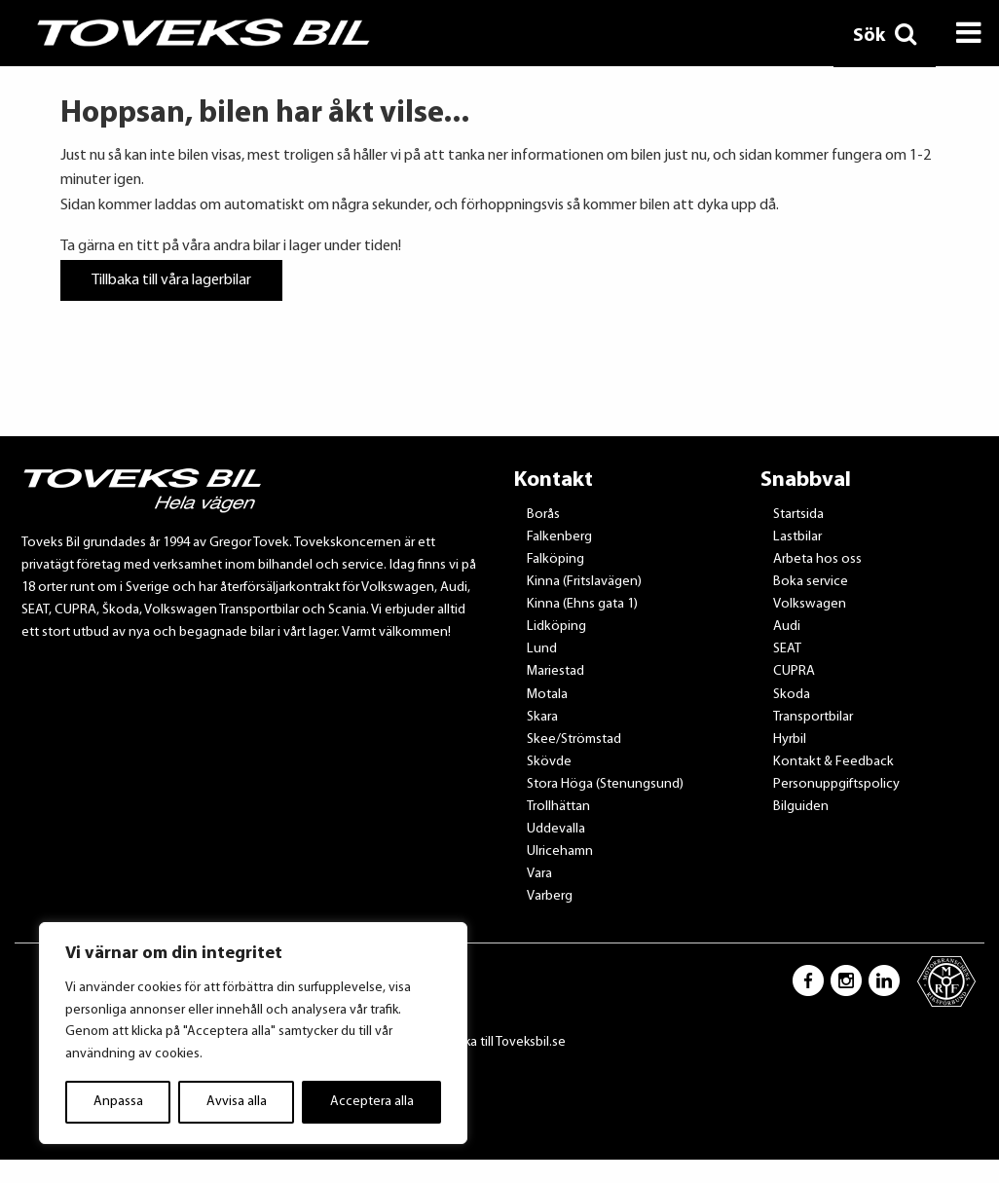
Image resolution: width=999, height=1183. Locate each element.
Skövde (549, 762)
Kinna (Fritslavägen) (584, 581)
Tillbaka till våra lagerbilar (171, 280)
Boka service (810, 581)
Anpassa (118, 1101)
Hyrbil (789, 739)
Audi (786, 626)
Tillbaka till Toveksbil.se (500, 1042)
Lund (542, 649)
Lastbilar (797, 537)
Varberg (550, 896)
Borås (543, 514)
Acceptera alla (372, 1101)
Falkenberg (559, 537)
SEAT (787, 649)
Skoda (791, 694)
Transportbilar (813, 717)
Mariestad (555, 671)
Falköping (555, 559)
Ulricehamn (560, 851)
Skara (542, 717)
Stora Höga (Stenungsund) (605, 784)
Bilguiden (801, 806)
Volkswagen (809, 604)
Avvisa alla (236, 1101)
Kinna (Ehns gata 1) (582, 604)
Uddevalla (556, 829)
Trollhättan (558, 806)
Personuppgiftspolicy (836, 784)
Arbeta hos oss (817, 559)
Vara (539, 874)
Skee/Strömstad (574, 739)
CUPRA (794, 671)
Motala (547, 694)
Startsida (798, 514)
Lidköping (556, 626)
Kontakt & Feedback (833, 762)
